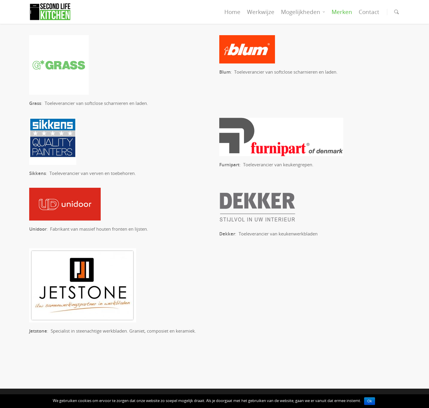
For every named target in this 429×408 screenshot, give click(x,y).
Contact (369, 12)
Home (232, 12)
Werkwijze (260, 12)
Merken (342, 12)
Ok (369, 401)
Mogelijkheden (303, 12)
